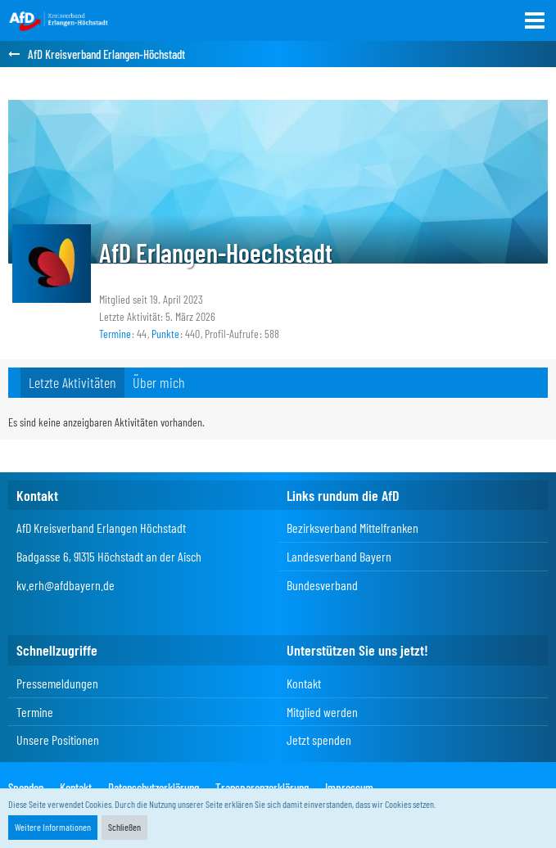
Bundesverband (322, 585)
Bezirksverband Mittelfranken (352, 527)
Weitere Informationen (53, 826)
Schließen (124, 826)
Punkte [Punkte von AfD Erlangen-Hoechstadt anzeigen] (165, 334)
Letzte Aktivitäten (72, 382)
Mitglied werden (322, 711)
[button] (534, 20)
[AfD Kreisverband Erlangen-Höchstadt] (59, 20)
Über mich (159, 382)
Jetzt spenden (319, 739)
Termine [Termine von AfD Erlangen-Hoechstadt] (115, 334)
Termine (34, 711)
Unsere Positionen (57, 739)
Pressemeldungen (57, 683)
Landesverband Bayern (339, 556)
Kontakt (304, 683)
